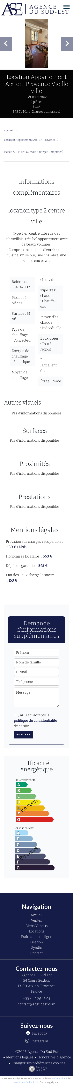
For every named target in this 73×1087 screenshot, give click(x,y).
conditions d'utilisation (25, 1082)
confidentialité (58, 1078)
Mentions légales (19, 1057)
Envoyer (24, 734)
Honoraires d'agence (54, 1057)
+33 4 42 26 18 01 (36, 999)
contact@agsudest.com (36, 1004)
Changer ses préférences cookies (38, 1063)
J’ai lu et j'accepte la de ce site (35, 720)
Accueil (8, 130)
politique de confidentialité (35, 720)
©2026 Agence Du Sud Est (36, 1051)
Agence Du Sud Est (36, 975)
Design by (37, 1069)
